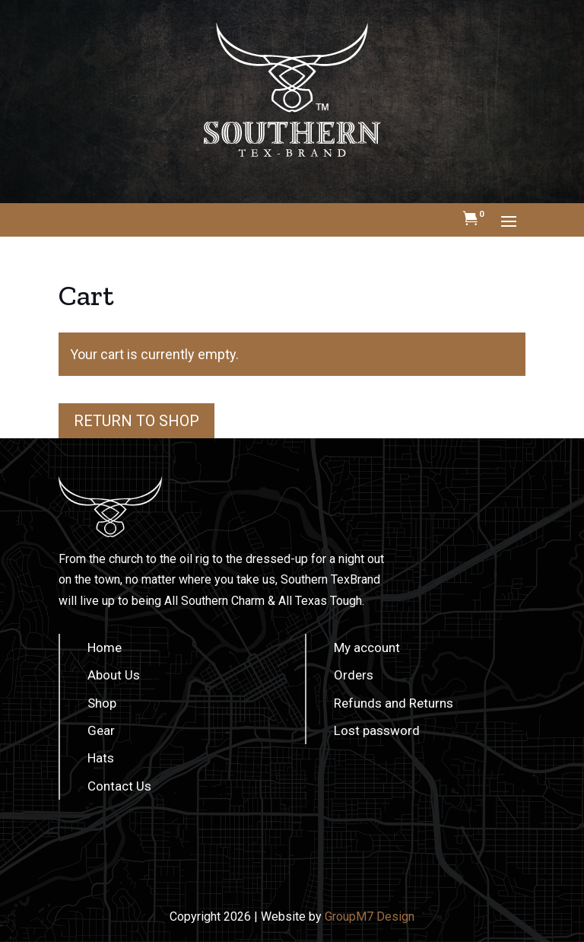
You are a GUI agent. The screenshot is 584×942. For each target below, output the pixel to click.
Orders (353, 675)
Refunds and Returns (393, 703)
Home (104, 647)
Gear (101, 730)
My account (367, 647)
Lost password (377, 730)
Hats (100, 757)
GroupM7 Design (369, 916)
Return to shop (136, 421)
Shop (101, 703)
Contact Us (119, 786)
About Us (113, 675)
